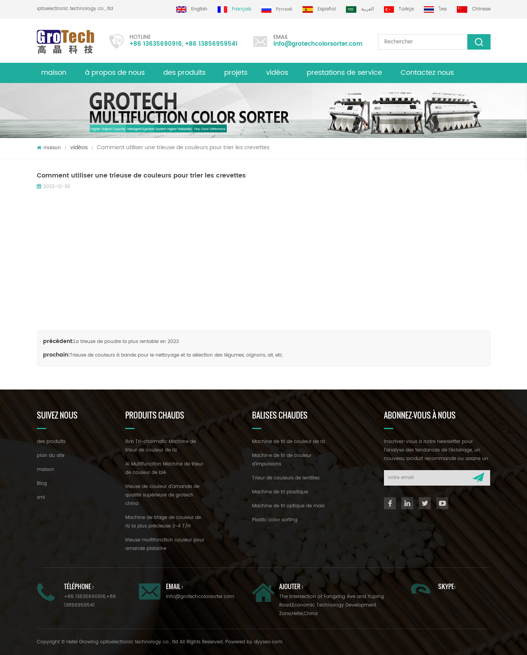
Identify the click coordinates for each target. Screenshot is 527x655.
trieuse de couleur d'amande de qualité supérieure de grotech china (162, 495)
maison (53, 72)
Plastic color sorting (274, 520)
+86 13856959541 (211, 44)
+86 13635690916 (156, 44)
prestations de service (344, 72)
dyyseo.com (268, 642)
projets (235, 72)
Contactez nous (427, 72)
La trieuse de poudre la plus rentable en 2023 (126, 341)
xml (41, 497)
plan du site (50, 455)
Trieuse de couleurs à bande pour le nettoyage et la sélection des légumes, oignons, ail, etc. (176, 355)
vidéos (277, 72)
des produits (51, 441)
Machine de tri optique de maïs (288, 506)
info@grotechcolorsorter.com (318, 44)
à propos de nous (115, 72)
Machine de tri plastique (280, 492)
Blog (42, 483)
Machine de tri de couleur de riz (288, 441)
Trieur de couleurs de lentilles (286, 478)
